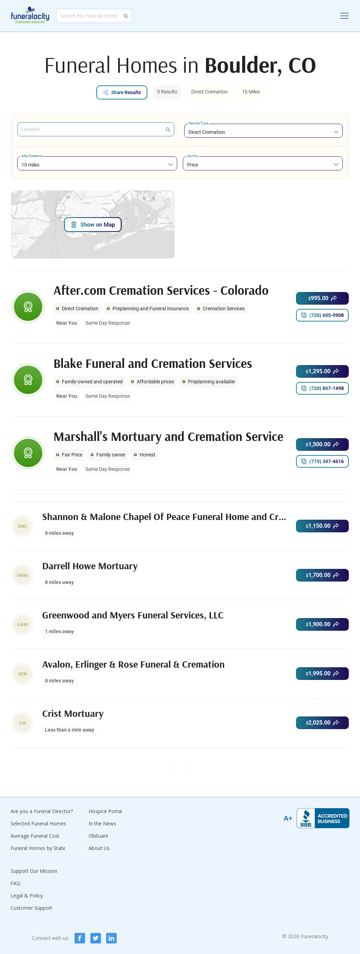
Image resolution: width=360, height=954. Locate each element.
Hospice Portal (105, 811)
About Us (99, 848)
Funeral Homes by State (38, 848)
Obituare (98, 835)
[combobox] (263, 131)
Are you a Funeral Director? (42, 811)
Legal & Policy (27, 895)
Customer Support (31, 907)
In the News (102, 823)
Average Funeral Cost (35, 835)
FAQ (15, 883)
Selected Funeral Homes (38, 823)
